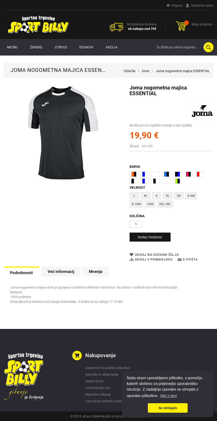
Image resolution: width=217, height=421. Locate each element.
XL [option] (167, 195)
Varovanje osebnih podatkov (106, 401)
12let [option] (150, 204)
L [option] (134, 195)
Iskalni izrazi (94, 381)
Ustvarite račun (199, 5)
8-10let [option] (136, 204)
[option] (134, 174)
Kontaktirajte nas (98, 388)
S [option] (156, 195)
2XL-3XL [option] (165, 204)
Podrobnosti (21, 272)
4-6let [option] (191, 195)
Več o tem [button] (168, 396)
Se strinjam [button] (167, 408)
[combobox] (183, 47)
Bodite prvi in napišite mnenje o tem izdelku (161, 125)
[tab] (21, 272)
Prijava (174, 5)
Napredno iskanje (98, 394)
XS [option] (179, 195)
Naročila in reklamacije (101, 374)
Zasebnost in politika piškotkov (108, 368)
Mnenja (95, 271)
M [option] (145, 195)
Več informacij (61, 271)
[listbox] (171, 178)
